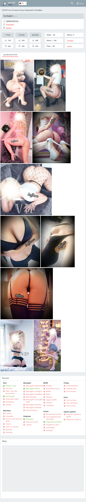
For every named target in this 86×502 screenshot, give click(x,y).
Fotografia (9, 416)
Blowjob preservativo (54, 414)
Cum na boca (71, 400)
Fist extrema (71, 391)
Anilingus (49, 430)
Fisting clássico (72, 386)
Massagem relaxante (33, 407)
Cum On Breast (71, 403)
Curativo (49, 403)
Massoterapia (31, 397)
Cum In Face (71, 406)
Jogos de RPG (51, 400)
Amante (49, 386)
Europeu (70, 41)
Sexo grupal (10, 396)
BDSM (48, 391)
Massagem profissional (34, 386)
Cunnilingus (50, 428)
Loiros (69, 46)
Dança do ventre (32, 422)
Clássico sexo (11, 386)
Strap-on (49, 397)
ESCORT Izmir (7, 10)
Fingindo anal (71, 389)
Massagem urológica (34, 391)
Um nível (9, 389)
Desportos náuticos (73, 419)
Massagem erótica (33, 389)
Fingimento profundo (54, 422)
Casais (8, 424)
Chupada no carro (52, 425)
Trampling (49, 405)
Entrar (80, 3)
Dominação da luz (52, 389)
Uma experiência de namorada (53, 418)
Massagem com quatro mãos (34, 401)
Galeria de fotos (10, 55)
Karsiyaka (15, 10)
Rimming (9, 432)
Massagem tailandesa (34, 394)
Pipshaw (9, 430)
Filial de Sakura (31, 410)
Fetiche (8, 405)
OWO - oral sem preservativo (11, 392)
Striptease (29, 419)
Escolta (8, 413)
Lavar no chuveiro (12, 427)
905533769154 (12, 21)
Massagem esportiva (34, 405)
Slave (48, 394)
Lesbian (29, 425)
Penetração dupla (12, 399)
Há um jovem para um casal (14, 420)
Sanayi (21, 10)
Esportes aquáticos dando (73, 415)
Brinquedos (10, 402)
